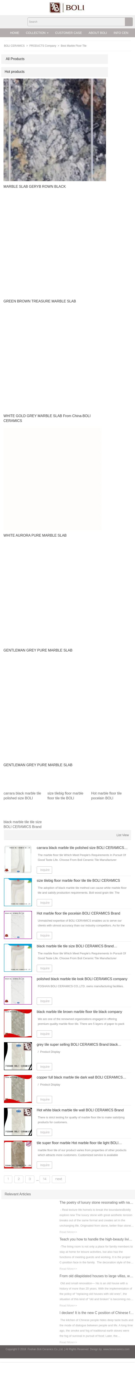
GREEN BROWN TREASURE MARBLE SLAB (40, 301)
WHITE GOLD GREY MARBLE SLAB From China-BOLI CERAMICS (47, 418)
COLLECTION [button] (37, 33)
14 (44, 1179)
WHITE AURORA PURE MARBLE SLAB (35, 535)
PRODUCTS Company (43, 45)
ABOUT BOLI (98, 33)
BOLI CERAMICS (14, 45)
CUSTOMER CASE (68, 33)
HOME (14, 33)
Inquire (45, 870)
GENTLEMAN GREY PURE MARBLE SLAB (38, 650)
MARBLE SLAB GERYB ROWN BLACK (35, 186)
